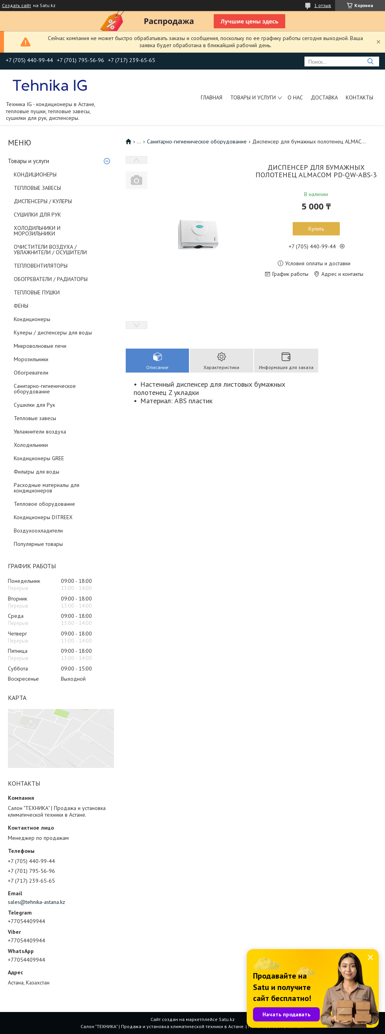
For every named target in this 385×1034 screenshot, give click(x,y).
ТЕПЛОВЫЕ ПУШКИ (37, 292)
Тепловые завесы (35, 418)
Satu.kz (227, 1019)
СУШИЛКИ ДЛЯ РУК (37, 214)
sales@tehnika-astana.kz (36, 901)
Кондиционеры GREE (39, 458)
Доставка (324, 97)
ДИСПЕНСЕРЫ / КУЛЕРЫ (43, 201)
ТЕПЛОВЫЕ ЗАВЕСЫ (37, 187)
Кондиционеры (32, 319)
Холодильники (31, 444)
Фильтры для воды (36, 471)
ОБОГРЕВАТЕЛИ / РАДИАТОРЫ (51, 279)
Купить (316, 228)
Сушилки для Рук (34, 404)
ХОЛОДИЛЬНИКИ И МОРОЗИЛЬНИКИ (37, 230)
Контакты (359, 97)
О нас (295, 97)
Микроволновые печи (40, 345)
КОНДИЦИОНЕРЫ (35, 174)
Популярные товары (38, 543)
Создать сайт (16, 5)
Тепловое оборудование (44, 503)
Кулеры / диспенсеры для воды (53, 332)
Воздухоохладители (38, 530)
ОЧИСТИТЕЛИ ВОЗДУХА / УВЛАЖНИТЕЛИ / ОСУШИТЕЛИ (50, 249)
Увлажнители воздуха (40, 431)
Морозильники (31, 359)
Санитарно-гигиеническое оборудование (45, 388)
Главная (211, 97)
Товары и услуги (253, 97)
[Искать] (370, 61)
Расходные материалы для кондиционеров (46, 487)
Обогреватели (31, 372)
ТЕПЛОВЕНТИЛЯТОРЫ (41, 265)
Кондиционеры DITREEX (43, 517)
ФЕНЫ (21, 305)
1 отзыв (322, 5)
